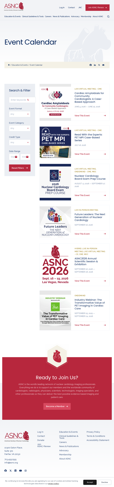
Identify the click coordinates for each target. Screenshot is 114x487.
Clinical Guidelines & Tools (33, 16)
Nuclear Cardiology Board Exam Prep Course (90, 178)
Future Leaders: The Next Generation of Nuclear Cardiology (90, 217)
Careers (48, 16)
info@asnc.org (11, 463)
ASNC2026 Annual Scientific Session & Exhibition (86, 262)
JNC (80, 7)
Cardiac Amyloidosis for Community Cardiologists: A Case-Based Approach (89, 97)
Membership (86, 16)
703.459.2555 (10, 460)
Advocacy (75, 16)
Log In (61, 7)
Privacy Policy (93, 433)
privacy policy (53, 484)
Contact (71, 7)
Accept (90, 482)
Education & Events (12, 16)
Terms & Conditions (96, 437)
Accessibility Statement (98, 441)
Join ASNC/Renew (96, 7)
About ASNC (98, 16)
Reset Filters (18, 168)
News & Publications (61, 16)
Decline (104, 482)
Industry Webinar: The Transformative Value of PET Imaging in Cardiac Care (90, 305)
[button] (107, 16)
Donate (40, 441)
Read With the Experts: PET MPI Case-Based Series (88, 137)
